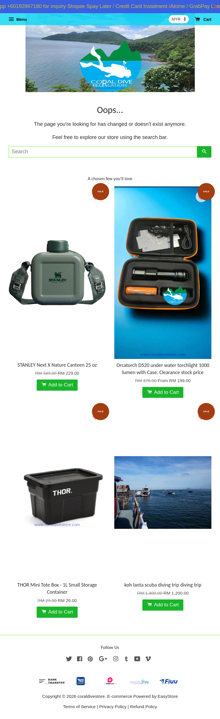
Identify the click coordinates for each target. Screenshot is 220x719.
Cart (203, 19)
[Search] (103, 152)
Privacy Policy (112, 706)
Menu (18, 19)
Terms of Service (79, 706)
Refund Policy (143, 706)
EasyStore (168, 696)
